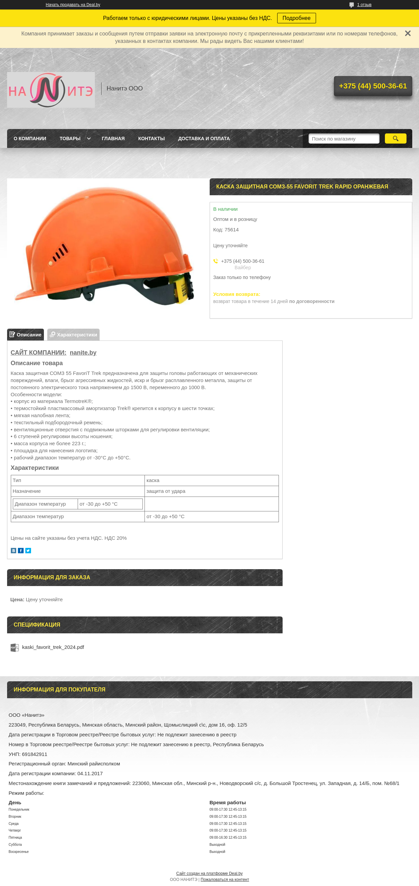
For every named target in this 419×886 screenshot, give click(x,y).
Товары (70, 138)
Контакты (151, 138)
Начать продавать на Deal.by (73, 4)
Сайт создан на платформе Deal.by (209, 873)
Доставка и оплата (204, 138)
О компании (30, 138)
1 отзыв (364, 4)
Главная (113, 138)
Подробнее (297, 18)
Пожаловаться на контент (225, 879)
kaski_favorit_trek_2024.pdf (53, 647)
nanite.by (83, 352)
